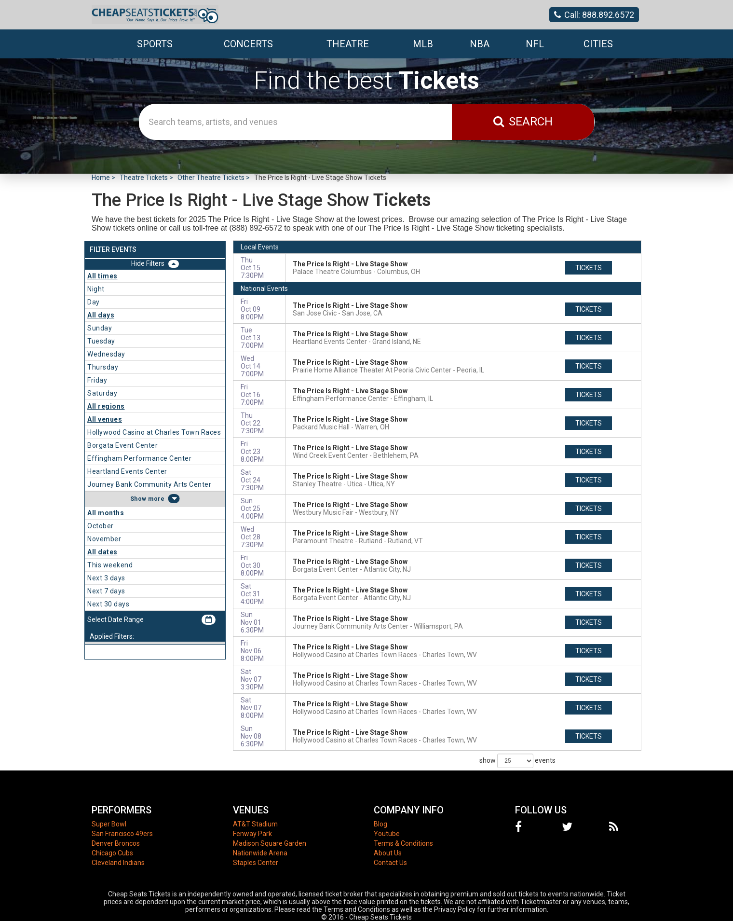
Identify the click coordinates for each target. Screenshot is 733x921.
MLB (423, 44)
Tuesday (101, 341)
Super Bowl (109, 824)
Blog (380, 824)
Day (93, 302)
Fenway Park (252, 834)
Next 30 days (108, 604)
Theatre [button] (347, 44)
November (104, 539)
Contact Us (390, 862)
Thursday (102, 367)
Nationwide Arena (260, 853)
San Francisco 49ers (122, 834)
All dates (102, 552)
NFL (535, 44)
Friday (97, 380)
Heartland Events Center (127, 471)
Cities (598, 44)
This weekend (110, 565)
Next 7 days (106, 591)
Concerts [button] (248, 44)
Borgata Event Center (122, 445)
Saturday (102, 393)
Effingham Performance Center (139, 458)
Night (96, 289)
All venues (104, 419)
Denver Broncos (116, 843)
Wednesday (106, 354)
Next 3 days (106, 578)
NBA (479, 44)
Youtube (387, 834)
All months (105, 513)
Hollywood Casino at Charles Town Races (154, 432)
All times (102, 276)
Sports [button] (155, 44)
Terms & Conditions (403, 843)
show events (517, 761)
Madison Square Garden (269, 843)
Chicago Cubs (112, 853)
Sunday (99, 328)
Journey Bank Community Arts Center (149, 484)
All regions (106, 406)
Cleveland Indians (118, 862)
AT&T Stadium (255, 824)
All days (100, 315)
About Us (388, 853)
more (156, 498)
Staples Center (255, 862)
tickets (588, 268)
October (100, 526)
